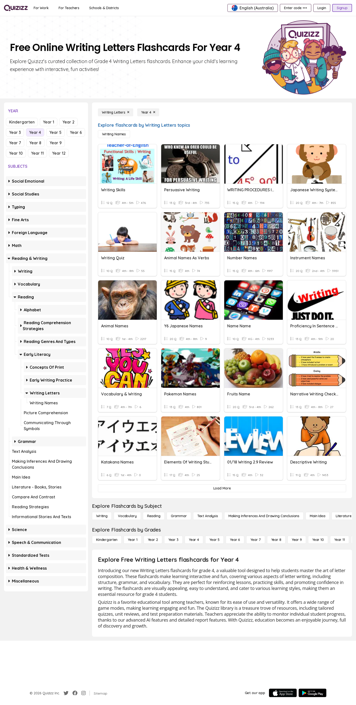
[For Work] (41, 8)
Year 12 (59, 153)
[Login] (321, 8)
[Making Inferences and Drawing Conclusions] (264, 516)
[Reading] (154, 516)
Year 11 (37, 153)
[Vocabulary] (127, 516)
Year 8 (35, 142)
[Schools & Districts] (104, 8)
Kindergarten (22, 122)
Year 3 (15, 132)
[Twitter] (66, 693)
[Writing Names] (114, 134)
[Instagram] (83, 693)
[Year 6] (235, 540)
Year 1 (48, 122)
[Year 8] (276, 540)
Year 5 (55, 132)
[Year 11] (339, 540)
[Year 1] (132, 540)
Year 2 (68, 122)
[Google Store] (312, 693)
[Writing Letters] (115, 112)
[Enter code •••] (295, 8)
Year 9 (56, 142)
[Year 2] (153, 540)
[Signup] (342, 8)
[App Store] (283, 693)
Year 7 (15, 142)
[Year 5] (214, 540)
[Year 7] (255, 540)
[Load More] (222, 488)
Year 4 (35, 132)
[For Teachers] (69, 8)
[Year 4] (148, 112)
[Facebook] (74, 693)
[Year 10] (318, 540)
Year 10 (16, 153)
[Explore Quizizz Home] (16, 8)
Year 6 (76, 132)
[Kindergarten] (107, 540)
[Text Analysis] (207, 516)
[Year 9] (297, 540)
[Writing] (102, 516)
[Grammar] (179, 516)
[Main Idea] (318, 516)
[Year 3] (173, 540)
